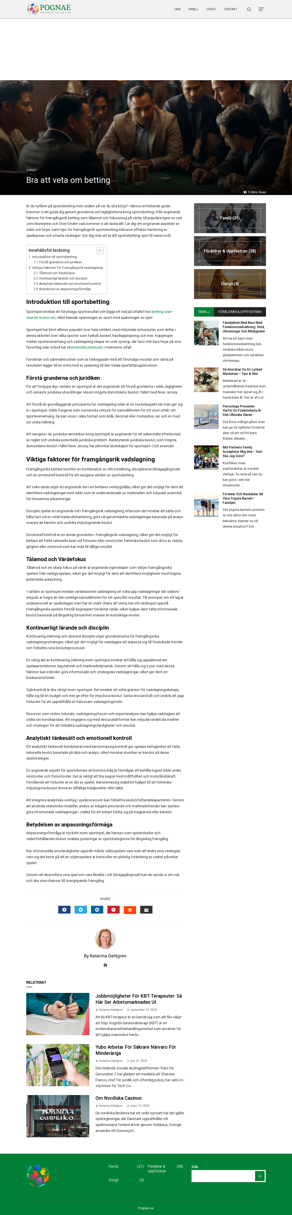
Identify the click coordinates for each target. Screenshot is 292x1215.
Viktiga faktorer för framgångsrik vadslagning (67, 268)
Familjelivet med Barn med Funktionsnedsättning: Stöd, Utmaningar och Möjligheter (244, 327)
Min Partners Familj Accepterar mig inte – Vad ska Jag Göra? (242, 451)
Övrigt (211, 9)
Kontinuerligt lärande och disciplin (63, 278)
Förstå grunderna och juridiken (60, 262)
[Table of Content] (100, 250)
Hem (178, 9)
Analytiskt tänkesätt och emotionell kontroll (70, 284)
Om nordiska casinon (118, 1098)
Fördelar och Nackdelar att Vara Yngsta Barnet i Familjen (243, 498)
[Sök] (260, 1176)
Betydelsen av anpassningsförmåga (65, 289)
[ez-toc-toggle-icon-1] (98, 250)
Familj (193, 9)
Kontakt (231, 9)
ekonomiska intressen (85, 347)
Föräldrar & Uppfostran (165, 1169)
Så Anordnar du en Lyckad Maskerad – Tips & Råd (242, 371)
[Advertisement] (146, 49)
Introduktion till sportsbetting (54, 257)
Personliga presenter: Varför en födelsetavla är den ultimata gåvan (242, 410)
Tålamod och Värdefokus (57, 273)
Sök (194, 1167)
